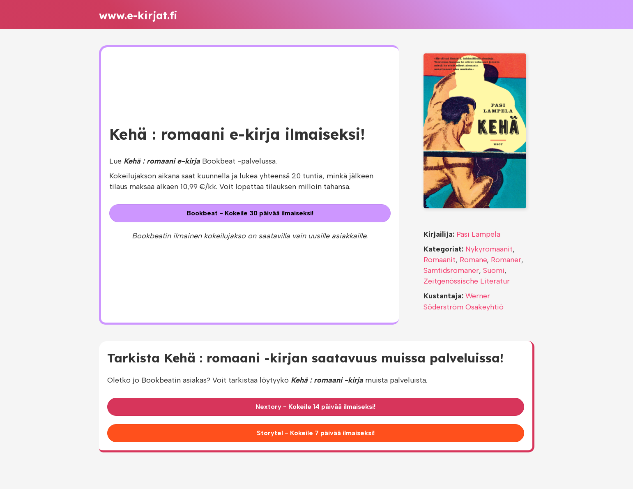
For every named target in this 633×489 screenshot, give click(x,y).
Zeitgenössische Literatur (467, 281)
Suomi (493, 270)
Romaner (506, 259)
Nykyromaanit (489, 249)
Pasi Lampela (478, 234)
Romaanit (440, 259)
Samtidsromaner (451, 270)
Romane (473, 259)
